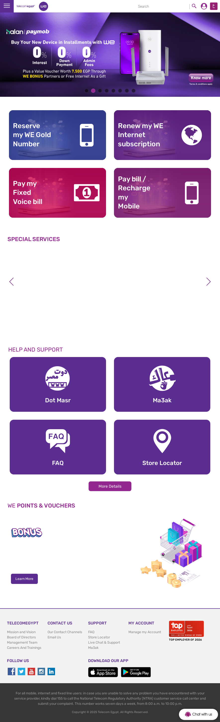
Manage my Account (144, 632)
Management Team (22, 642)
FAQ (91, 632)
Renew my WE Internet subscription (140, 135)
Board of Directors (21, 637)
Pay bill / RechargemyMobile (134, 192)
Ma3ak (93, 648)
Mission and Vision (21, 632)
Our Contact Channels (65, 632)
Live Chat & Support (104, 642)
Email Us (54, 637)
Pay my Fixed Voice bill (27, 192)
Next (209, 281)
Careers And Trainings (24, 648)
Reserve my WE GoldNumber (32, 135)
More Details (110, 486)
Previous (11, 281)
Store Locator (99, 637)
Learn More (24, 579)
